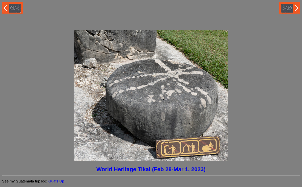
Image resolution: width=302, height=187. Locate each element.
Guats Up (56, 181)
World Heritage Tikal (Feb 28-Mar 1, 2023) (151, 169)
